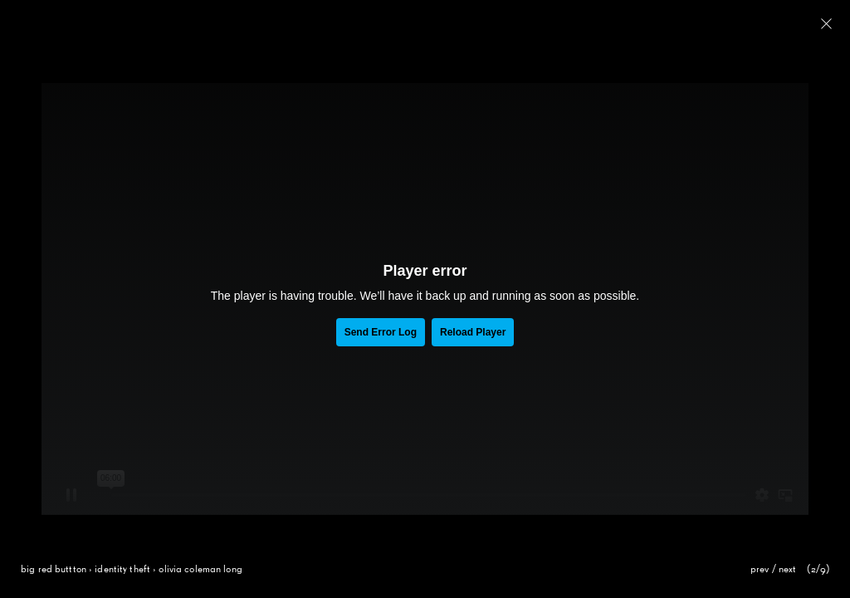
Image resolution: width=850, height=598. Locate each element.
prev (759, 570)
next (788, 570)
